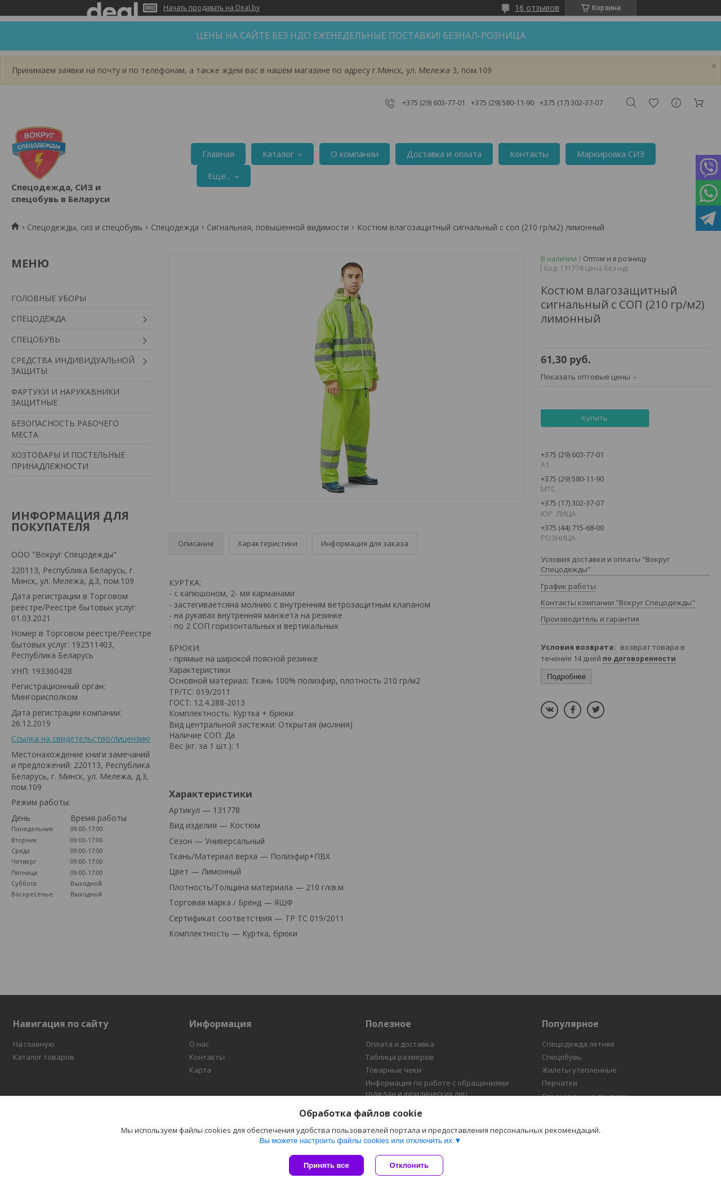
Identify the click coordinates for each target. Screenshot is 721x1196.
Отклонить (409, 1165)
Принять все (326, 1165)
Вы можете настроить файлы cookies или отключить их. (356, 1140)
